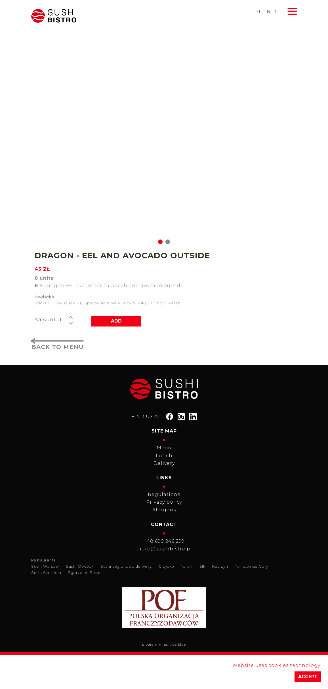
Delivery (164, 463)
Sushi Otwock (80, 566)
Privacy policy (164, 502)
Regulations (164, 494)
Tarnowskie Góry (251, 566)
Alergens (164, 509)
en (267, 11)
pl (258, 11)
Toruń (187, 566)
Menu (164, 447)
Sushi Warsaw (45, 566)
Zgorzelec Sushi (84, 573)
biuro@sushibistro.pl (164, 549)
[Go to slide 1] (160, 241)
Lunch (164, 455)
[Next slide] (289, 147)
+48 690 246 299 (164, 541)
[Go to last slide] (38, 147)
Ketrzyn (220, 566)
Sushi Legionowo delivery (126, 566)
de (276, 11)
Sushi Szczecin (46, 573)
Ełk (202, 566)
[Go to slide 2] (167, 241)
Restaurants (43, 560)
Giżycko (166, 566)
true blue (177, 644)
